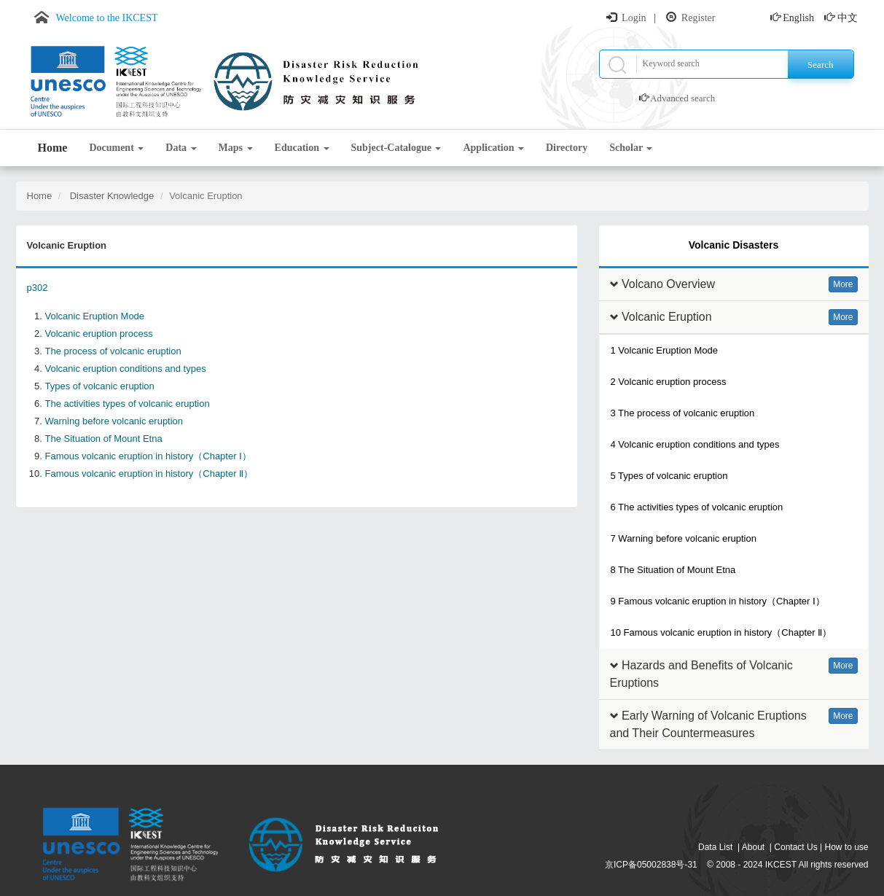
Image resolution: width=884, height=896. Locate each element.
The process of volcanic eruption (113, 351)
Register (698, 17)
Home (53, 147)
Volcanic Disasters (733, 245)
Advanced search (682, 98)
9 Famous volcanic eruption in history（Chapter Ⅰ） (718, 601)
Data (180, 147)
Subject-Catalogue (396, 147)
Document (116, 147)
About (753, 847)
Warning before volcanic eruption (114, 421)
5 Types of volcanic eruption (669, 475)
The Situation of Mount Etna (104, 438)
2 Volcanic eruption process (669, 381)
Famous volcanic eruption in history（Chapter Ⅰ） (148, 456)
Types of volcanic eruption (99, 386)
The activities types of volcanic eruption (127, 403)
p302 (37, 287)
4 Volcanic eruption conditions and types (695, 444)
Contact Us (795, 847)
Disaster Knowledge (110, 195)
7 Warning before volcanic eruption (683, 538)
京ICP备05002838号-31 (651, 865)
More (843, 284)
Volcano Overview (668, 284)
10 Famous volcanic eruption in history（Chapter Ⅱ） (721, 632)
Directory (566, 147)
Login (634, 17)
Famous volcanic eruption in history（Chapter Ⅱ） (149, 473)
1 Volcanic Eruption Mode (664, 350)
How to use (846, 847)
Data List (715, 847)
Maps (236, 147)
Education (302, 147)
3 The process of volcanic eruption (683, 413)
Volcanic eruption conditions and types (125, 368)
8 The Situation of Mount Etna (673, 569)
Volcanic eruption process (99, 333)
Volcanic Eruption (667, 317)
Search (820, 64)
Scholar (630, 147)
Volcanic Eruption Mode (95, 316)
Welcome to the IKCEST (107, 17)
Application (493, 147)
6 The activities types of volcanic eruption (697, 507)
